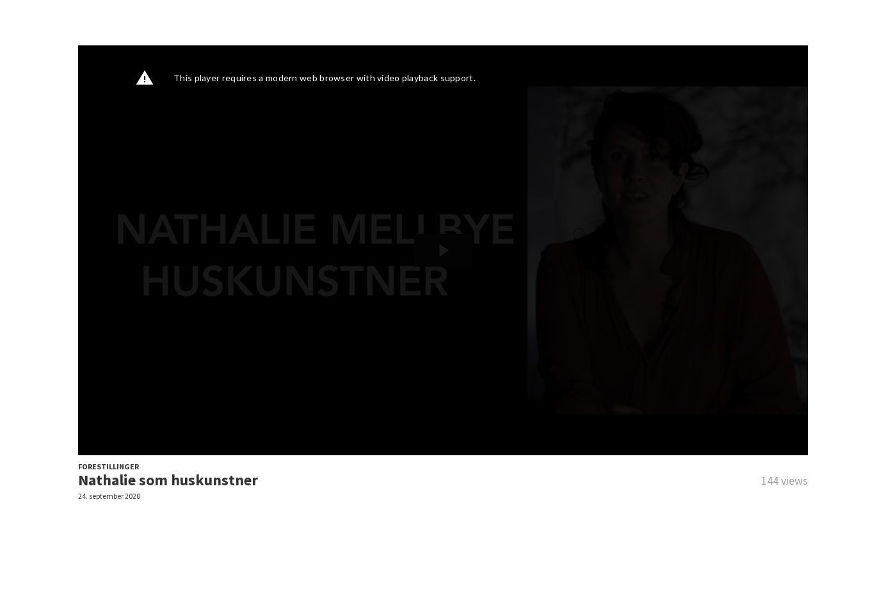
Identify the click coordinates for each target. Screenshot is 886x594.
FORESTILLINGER (108, 466)
